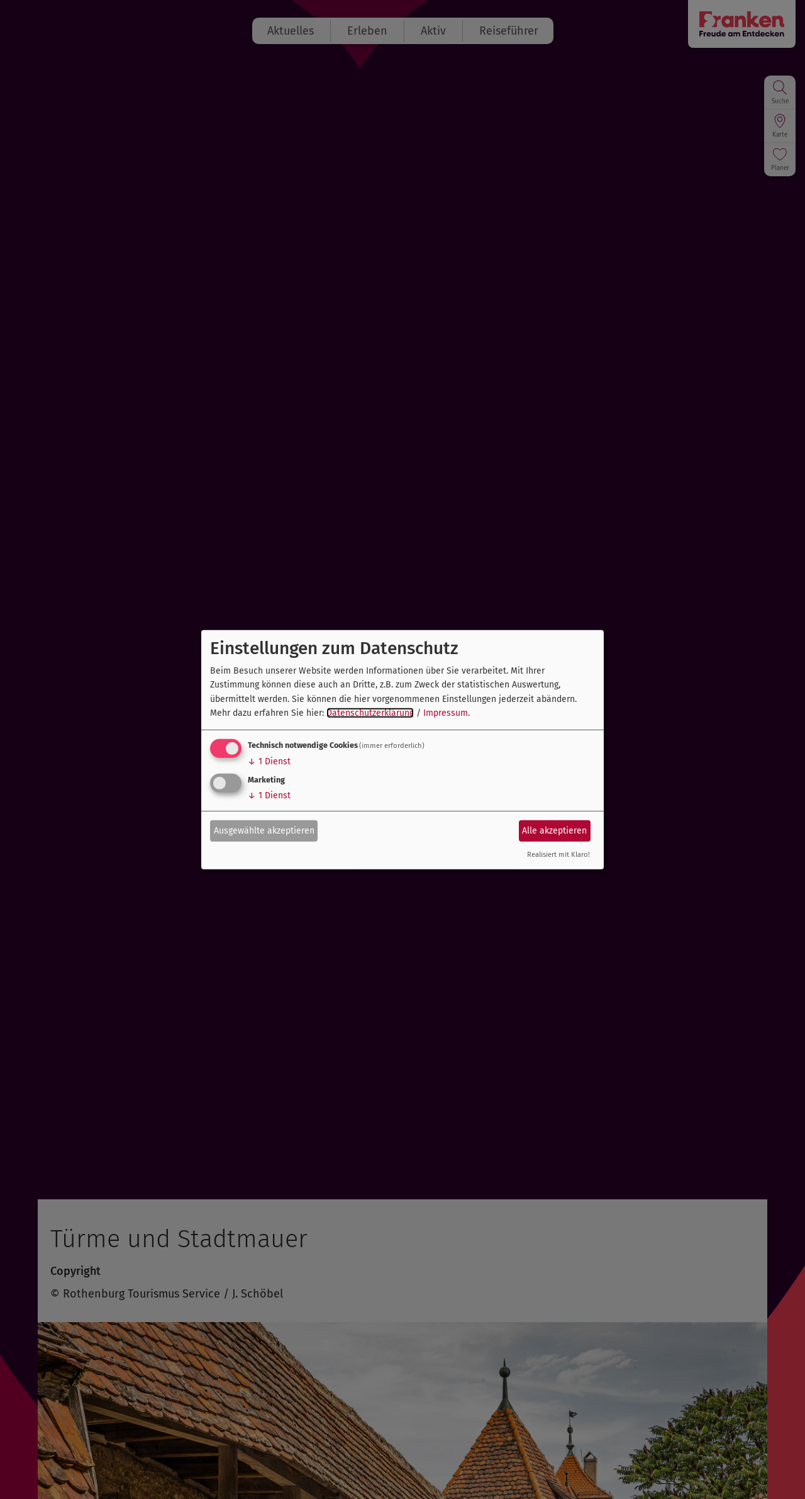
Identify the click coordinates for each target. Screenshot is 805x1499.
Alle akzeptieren (554, 830)
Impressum (445, 713)
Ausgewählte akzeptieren (264, 830)
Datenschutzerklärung (370, 713)
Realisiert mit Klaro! (558, 855)
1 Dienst (269, 761)
